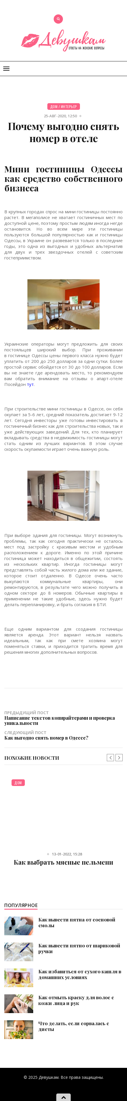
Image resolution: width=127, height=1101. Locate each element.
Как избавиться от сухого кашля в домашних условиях (79, 974)
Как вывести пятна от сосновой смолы (76, 922)
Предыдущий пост (63, 717)
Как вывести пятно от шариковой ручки (79, 948)
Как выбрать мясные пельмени (63, 862)
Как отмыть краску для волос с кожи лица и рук (76, 1000)
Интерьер (69, 106)
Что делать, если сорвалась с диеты (73, 1026)
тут (30, 384)
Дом (54, 106)
